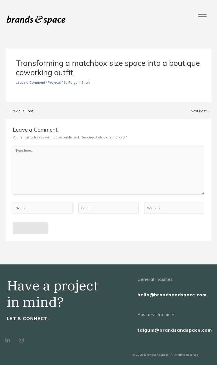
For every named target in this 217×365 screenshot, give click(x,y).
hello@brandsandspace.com (172, 294)
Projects (54, 82)
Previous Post (19, 111)
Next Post (201, 111)
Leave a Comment (30, 82)
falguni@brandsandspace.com (174, 330)
